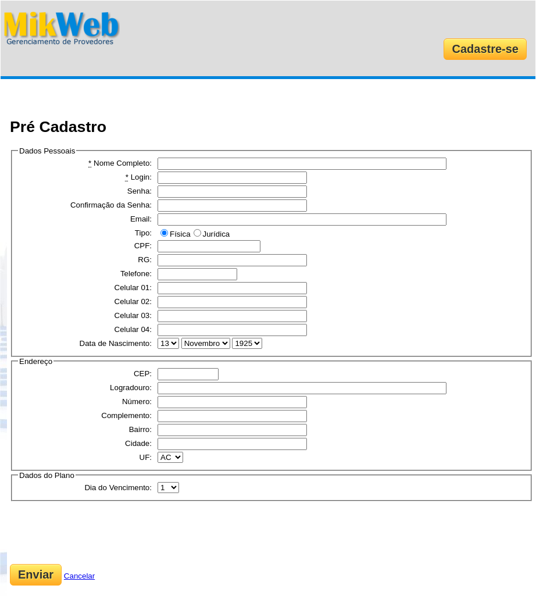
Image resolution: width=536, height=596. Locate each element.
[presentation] (98, 532)
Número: (137, 401)
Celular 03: (133, 315)
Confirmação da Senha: (111, 205)
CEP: (143, 373)
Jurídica (216, 234)
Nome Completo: (120, 163)
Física (180, 234)
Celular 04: (133, 329)
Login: (139, 177)
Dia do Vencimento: (118, 487)
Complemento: (126, 415)
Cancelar (79, 576)
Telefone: (136, 273)
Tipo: (143, 233)
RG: (145, 259)
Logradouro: (131, 387)
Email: (141, 219)
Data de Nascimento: (116, 343)
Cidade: (138, 443)
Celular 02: (133, 301)
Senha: (139, 191)
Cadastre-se (485, 48)
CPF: (143, 245)
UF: (146, 457)
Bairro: (140, 429)
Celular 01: (133, 287)
